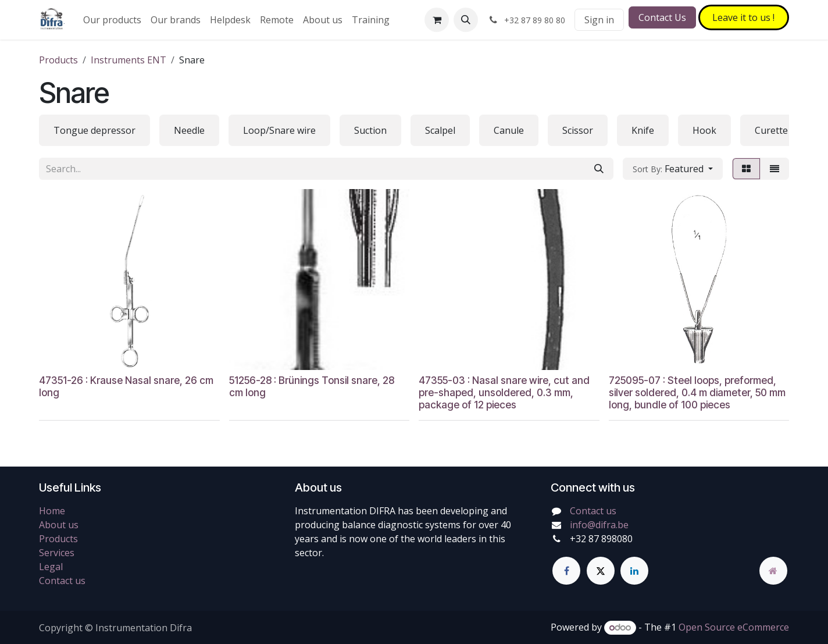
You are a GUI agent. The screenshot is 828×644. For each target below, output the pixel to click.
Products (58, 60)
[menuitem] (112, 19)
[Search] (598, 169)
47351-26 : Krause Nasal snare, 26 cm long (126, 385)
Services (56, 552)
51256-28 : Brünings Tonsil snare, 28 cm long (311, 385)
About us (58, 524)
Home (52, 510)
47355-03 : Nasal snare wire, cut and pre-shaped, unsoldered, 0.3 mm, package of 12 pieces (504, 391)
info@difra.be (599, 524)
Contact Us (662, 17)
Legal (51, 566)
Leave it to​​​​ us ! (743, 17)
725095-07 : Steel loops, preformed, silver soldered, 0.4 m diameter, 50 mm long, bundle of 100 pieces (697, 391)
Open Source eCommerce (734, 627)
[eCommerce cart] (436, 20)
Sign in (599, 19)
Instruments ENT (128, 60)
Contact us (62, 580)
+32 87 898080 (601, 538)
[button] (466, 20)
